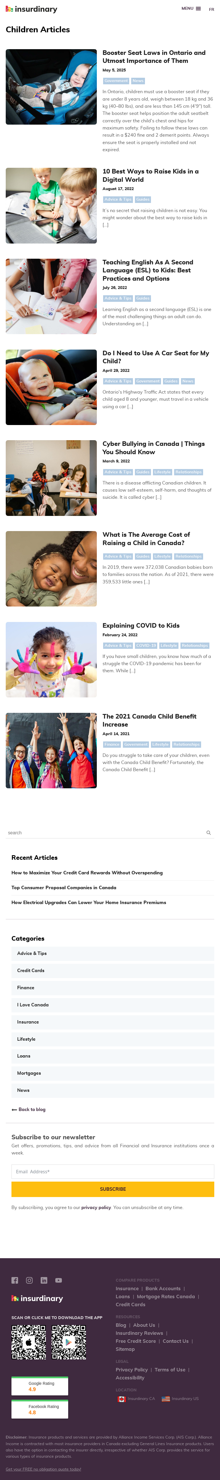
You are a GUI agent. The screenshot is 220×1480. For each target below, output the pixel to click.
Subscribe (113, 1017)
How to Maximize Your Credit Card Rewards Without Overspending (87, 701)
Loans (23, 884)
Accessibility (130, 1205)
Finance (84, 589)
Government (88, 81)
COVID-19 (118, 522)
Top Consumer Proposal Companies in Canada (63, 716)
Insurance (28, 850)
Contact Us (176, 1168)
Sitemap (125, 1176)
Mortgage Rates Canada (166, 1124)
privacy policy (96, 1035)
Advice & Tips (90, 185)
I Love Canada (33, 833)
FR (211, 10)
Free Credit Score (136, 1168)
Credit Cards (30, 799)
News (110, 81)
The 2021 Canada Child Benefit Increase (138, 569)
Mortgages (29, 901)
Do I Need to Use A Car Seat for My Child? (141, 293)
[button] (187, 8)
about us (192, 1389)
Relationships (161, 388)
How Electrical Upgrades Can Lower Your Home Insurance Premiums (88, 731)
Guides (115, 185)
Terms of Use (170, 1197)
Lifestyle (135, 388)
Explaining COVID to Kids (115, 502)
